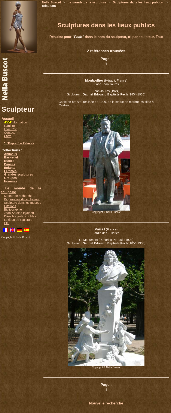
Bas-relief (11, 157)
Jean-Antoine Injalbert (19, 213)
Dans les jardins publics (20, 216)
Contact (9, 132)
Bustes (9, 161)
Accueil (7, 118)
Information (19, 122)
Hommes (10, 181)
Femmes (10, 171)
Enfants (9, 167)
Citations (10, 206)
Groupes (10, 178)
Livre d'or (10, 129)
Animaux (10, 154)
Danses (9, 164)
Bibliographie (13, 209)
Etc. (6, 223)
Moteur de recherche (18, 196)
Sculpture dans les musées (22, 202)
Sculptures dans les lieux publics (138, 2)
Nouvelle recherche (106, 403)
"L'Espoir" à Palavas (19, 143)
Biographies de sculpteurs (22, 199)
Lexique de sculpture (18, 219)
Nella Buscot (51, 2)
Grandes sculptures (18, 174)
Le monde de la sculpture (87, 2)
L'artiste (9, 125)
